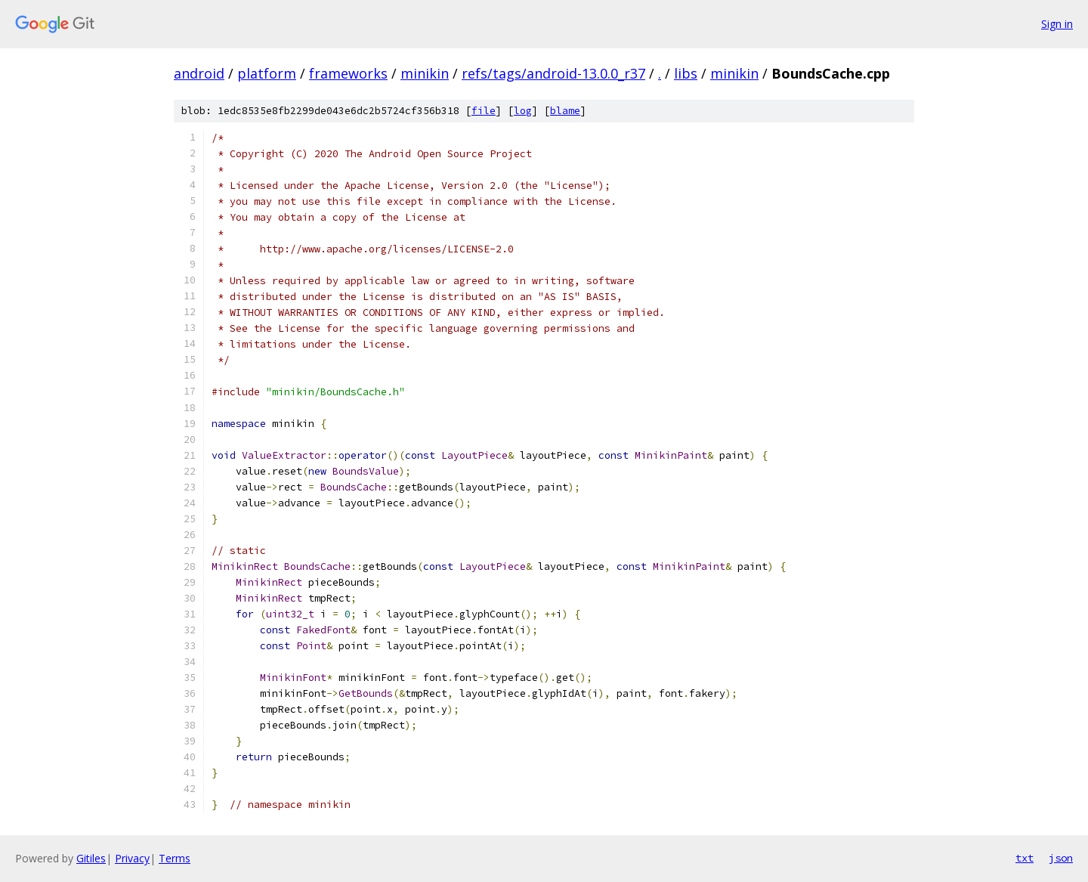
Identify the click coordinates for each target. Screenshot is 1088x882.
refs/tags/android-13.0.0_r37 (553, 73)
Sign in (1057, 24)
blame (565, 110)
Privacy (132, 858)
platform (266, 73)
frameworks (348, 73)
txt (1024, 858)
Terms (174, 858)
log (523, 110)
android (199, 73)
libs (685, 73)
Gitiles (91, 858)
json (1061, 858)
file (483, 110)
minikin (424, 73)
